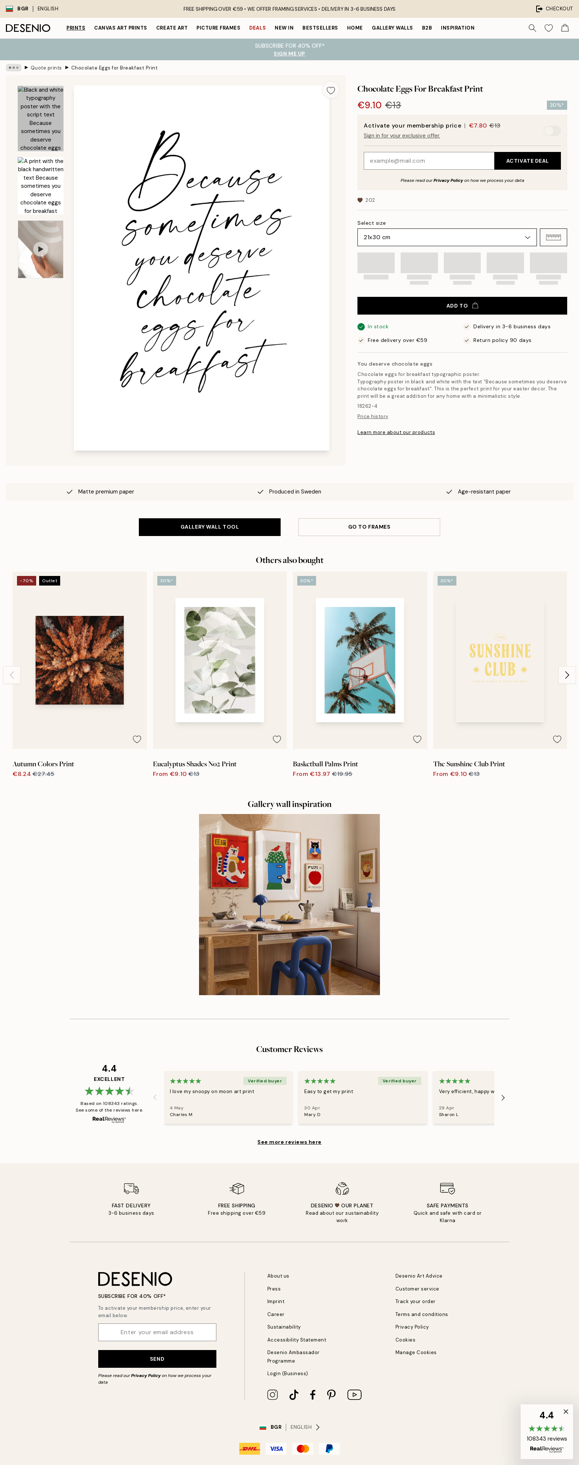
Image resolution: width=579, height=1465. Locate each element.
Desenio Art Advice (419, 1276)
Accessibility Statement (296, 1340)
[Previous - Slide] (12, 675)
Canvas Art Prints (120, 28)
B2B (427, 28)
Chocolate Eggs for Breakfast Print (114, 67)
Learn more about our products (396, 432)
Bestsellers (320, 28)
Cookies (405, 1340)
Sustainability (284, 1327)
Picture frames (218, 28)
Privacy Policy (448, 180)
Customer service (417, 1289)
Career (276, 1314)
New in (284, 28)
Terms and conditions (421, 1314)
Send (157, 1359)
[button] (553, 237)
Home (355, 28)
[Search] (532, 28)
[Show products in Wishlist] (549, 28)
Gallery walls (392, 28)
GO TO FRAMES (369, 526)
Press (274, 1289)
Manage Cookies (416, 1352)
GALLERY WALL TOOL (210, 526)
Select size (371, 223)
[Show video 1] (41, 249)
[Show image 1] (41, 118)
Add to (462, 305)
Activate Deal (527, 160)
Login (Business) (287, 1373)
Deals (257, 28)
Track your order (415, 1301)
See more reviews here (289, 1142)
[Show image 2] (41, 185)
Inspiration (457, 28)
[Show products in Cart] (565, 28)
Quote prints (46, 67)
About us (278, 1276)
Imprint (276, 1301)
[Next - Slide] (567, 675)
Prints (75, 28)
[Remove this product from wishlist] (331, 90)
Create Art (172, 28)
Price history (372, 416)
